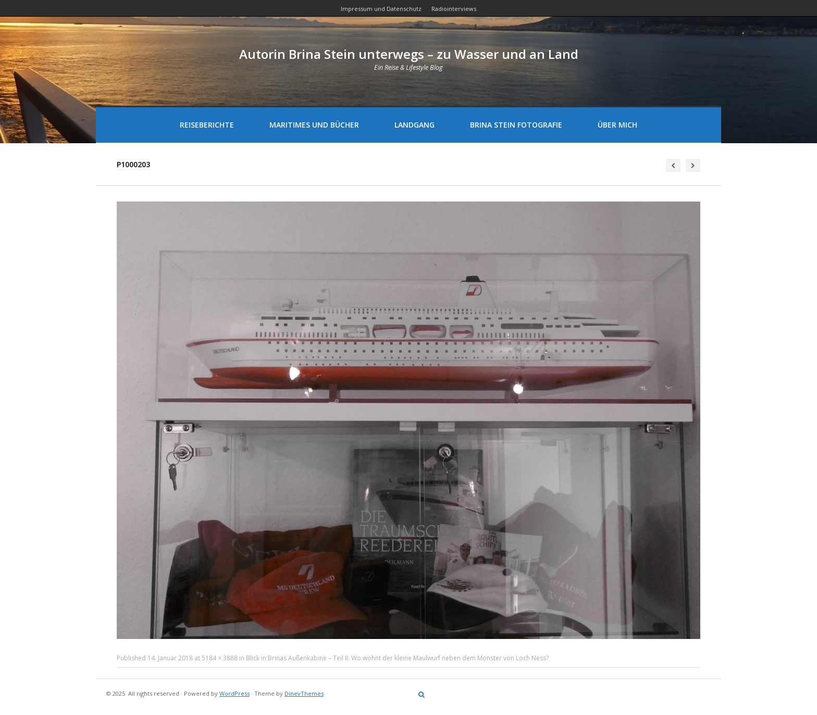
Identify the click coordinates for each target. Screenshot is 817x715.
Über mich (617, 125)
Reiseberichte (207, 125)
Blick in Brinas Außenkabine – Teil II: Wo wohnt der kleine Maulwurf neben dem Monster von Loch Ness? (397, 658)
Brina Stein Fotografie (516, 125)
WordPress (234, 693)
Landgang (414, 125)
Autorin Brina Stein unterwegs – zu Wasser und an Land (408, 53)
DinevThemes (304, 693)
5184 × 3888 (220, 658)
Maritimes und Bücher (314, 125)
